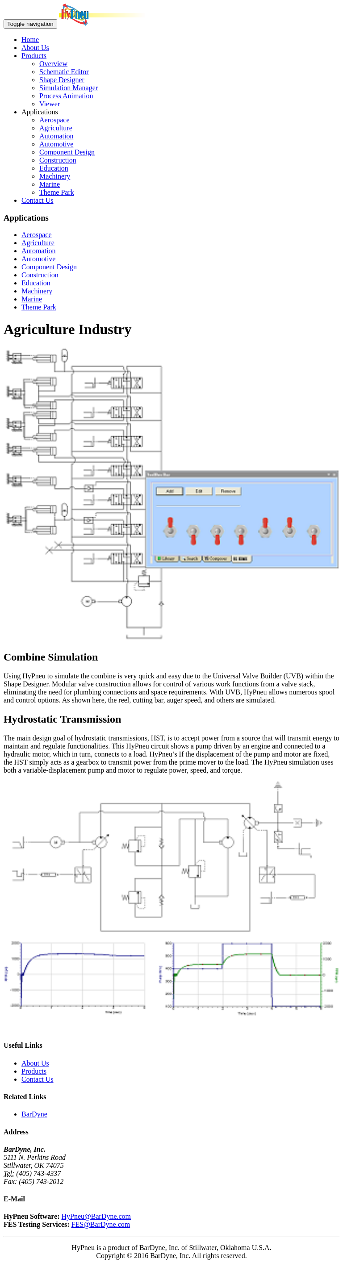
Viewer (49, 104)
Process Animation (66, 96)
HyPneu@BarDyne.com (96, 1216)
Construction (57, 160)
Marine (49, 184)
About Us (35, 47)
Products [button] (33, 55)
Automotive (56, 144)
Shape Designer (61, 80)
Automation (56, 136)
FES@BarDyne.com (100, 1224)
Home (30, 39)
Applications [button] (39, 112)
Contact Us (37, 200)
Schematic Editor (64, 71)
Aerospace (54, 120)
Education (53, 168)
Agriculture (55, 128)
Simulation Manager (68, 88)
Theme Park (56, 192)
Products (33, 1071)
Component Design (67, 152)
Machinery (54, 176)
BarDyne (34, 1114)
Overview (53, 63)
